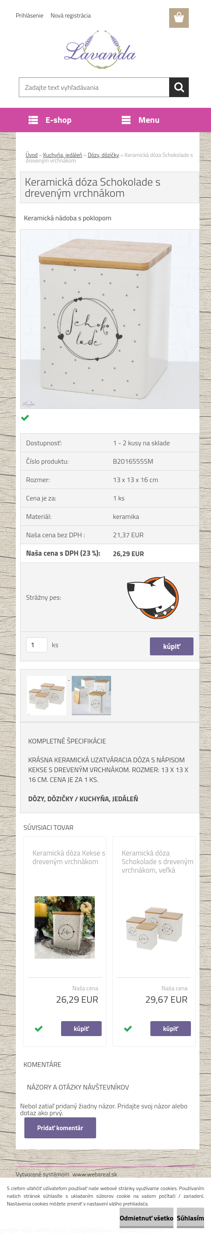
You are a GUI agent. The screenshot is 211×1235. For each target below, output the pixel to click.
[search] (179, 87)
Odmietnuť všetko (146, 1218)
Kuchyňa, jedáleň (62, 155)
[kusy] (36, 644)
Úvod (32, 155)
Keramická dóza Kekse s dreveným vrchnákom (68, 857)
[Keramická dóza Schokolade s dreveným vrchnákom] (110, 233)
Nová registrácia (71, 15)
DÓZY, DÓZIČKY (50, 799)
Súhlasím (190, 1218)
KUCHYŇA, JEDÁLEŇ (108, 799)
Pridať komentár (60, 1128)
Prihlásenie (30, 15)
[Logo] (100, 49)
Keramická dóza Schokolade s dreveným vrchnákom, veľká (157, 861)
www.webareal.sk (95, 1174)
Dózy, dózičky (103, 155)
